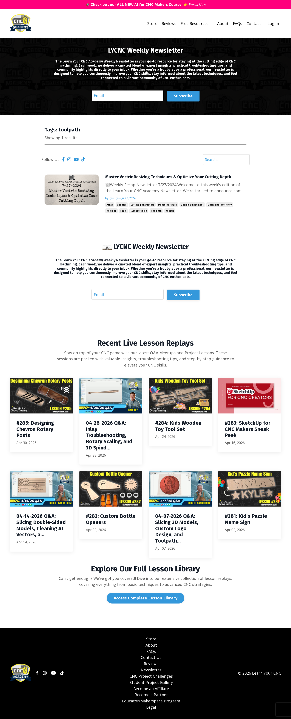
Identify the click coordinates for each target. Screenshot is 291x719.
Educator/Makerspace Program (151, 702)
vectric (170, 211)
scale (123, 211)
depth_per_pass (167, 205)
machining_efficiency (219, 205)
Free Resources (194, 23)
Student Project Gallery (151, 683)
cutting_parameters (142, 205)
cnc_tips (122, 205)
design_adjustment (192, 205)
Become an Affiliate (151, 689)
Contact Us (151, 658)
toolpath (156, 211)
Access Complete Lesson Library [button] (146, 599)
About (222, 23)
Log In (273, 23)
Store (152, 23)
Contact (253, 23)
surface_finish (138, 211)
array (110, 205)
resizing (111, 211)
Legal (151, 708)
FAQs (237, 23)
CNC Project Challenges (151, 677)
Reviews (168, 23)
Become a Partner (151, 696)
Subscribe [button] (183, 95)
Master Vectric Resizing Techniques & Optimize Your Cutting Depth (171, 177)
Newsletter (151, 671)
